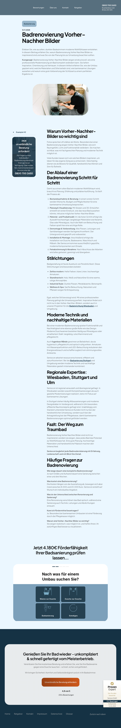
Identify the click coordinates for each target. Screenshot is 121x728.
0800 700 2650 (109, 5)
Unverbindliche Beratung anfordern (60, 682)
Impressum (42, 711)
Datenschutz (56, 711)
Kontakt (65, 7)
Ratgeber (78, 7)
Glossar (69, 711)
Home (7, 711)
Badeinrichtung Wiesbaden (81, 306)
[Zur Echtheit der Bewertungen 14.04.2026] (112, 704)
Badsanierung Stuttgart (80, 360)
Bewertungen (38, 7)
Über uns (53, 7)
